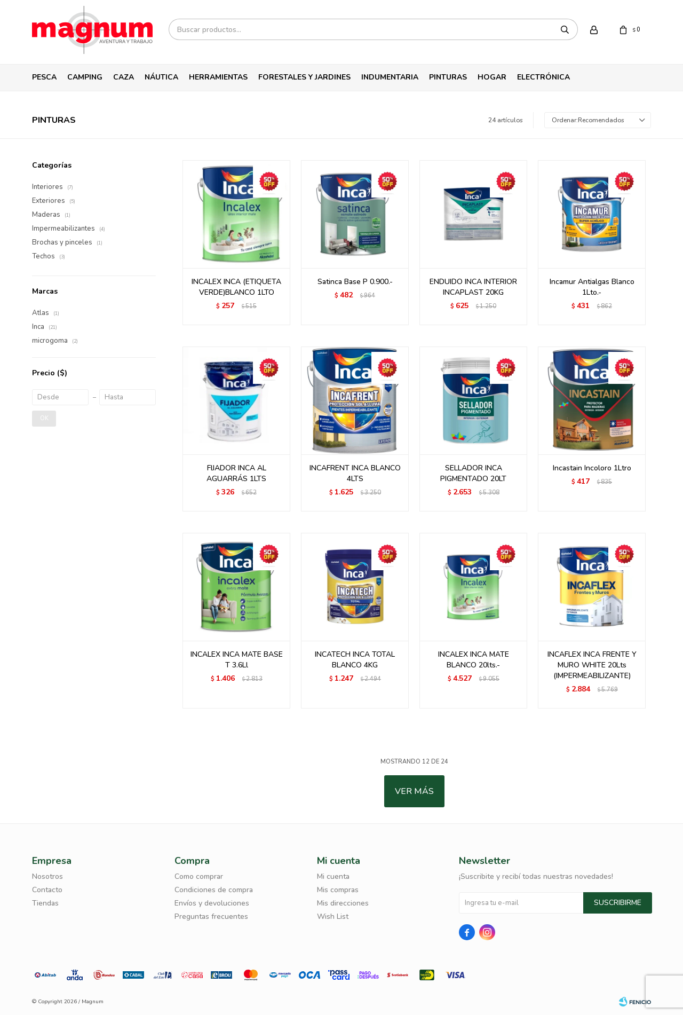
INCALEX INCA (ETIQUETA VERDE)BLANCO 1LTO (236, 287)
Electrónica (543, 77)
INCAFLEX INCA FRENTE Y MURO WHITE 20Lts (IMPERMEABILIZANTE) (592, 665)
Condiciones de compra (213, 890)
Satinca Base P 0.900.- (355, 282)
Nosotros (47, 876)
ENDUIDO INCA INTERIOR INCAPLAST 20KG (473, 287)
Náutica (161, 77)
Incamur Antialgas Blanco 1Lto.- (592, 287)
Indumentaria (389, 77)
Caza (123, 77)
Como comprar (198, 876)
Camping (84, 77)
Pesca (44, 77)
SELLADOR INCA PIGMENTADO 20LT (473, 473)
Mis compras (338, 890)
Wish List (332, 916)
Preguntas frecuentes (211, 916)
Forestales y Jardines (304, 77)
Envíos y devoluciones (211, 903)
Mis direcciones (343, 903)
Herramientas (218, 77)
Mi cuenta (333, 876)
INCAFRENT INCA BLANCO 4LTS (355, 473)
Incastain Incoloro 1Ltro (592, 468)
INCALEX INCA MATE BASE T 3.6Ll (236, 659)
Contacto (47, 890)
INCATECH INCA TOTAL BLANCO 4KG (355, 659)
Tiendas (45, 903)
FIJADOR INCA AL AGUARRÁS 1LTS (236, 473)
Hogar (492, 77)
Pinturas (448, 77)
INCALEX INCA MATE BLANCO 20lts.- (473, 659)
